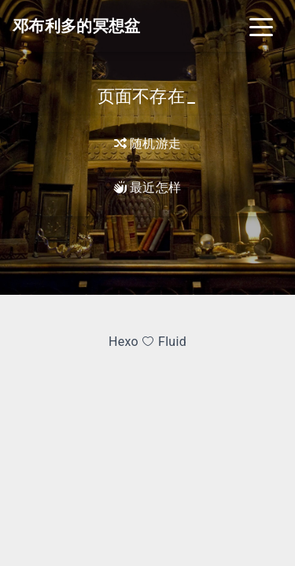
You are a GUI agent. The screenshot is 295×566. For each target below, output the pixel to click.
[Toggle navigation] (261, 26)
